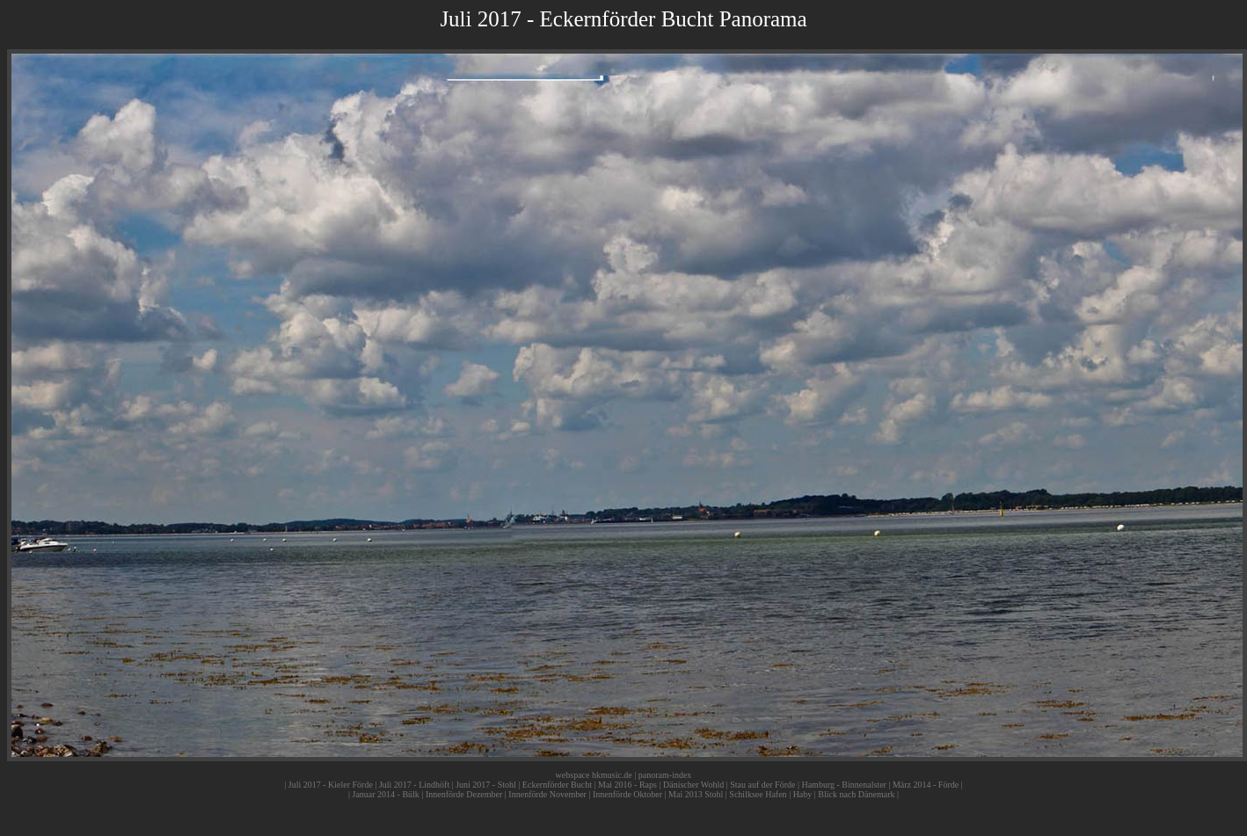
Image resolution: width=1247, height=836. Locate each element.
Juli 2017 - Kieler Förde (330, 784)
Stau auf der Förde (762, 784)
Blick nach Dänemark (856, 794)
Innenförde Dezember (464, 794)
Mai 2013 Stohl (695, 794)
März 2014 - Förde (926, 784)
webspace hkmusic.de (594, 775)
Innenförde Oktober (627, 794)
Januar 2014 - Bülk (385, 794)
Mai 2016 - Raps (627, 784)
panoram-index (665, 775)
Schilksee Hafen (757, 794)
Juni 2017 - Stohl (486, 784)
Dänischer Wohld (693, 784)
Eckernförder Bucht (557, 784)
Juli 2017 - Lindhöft (414, 784)
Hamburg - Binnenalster (843, 784)
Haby (803, 794)
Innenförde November (547, 794)
